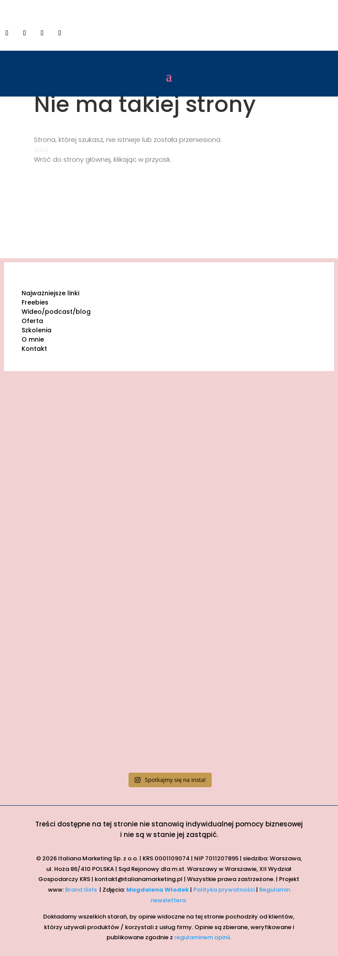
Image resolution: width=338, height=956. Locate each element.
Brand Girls (81, 889)
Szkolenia (36, 330)
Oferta (32, 320)
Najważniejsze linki (50, 293)
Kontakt (34, 348)
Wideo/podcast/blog (56, 311)
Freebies (35, 302)
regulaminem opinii (202, 937)
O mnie (33, 339)
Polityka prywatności (224, 889)
